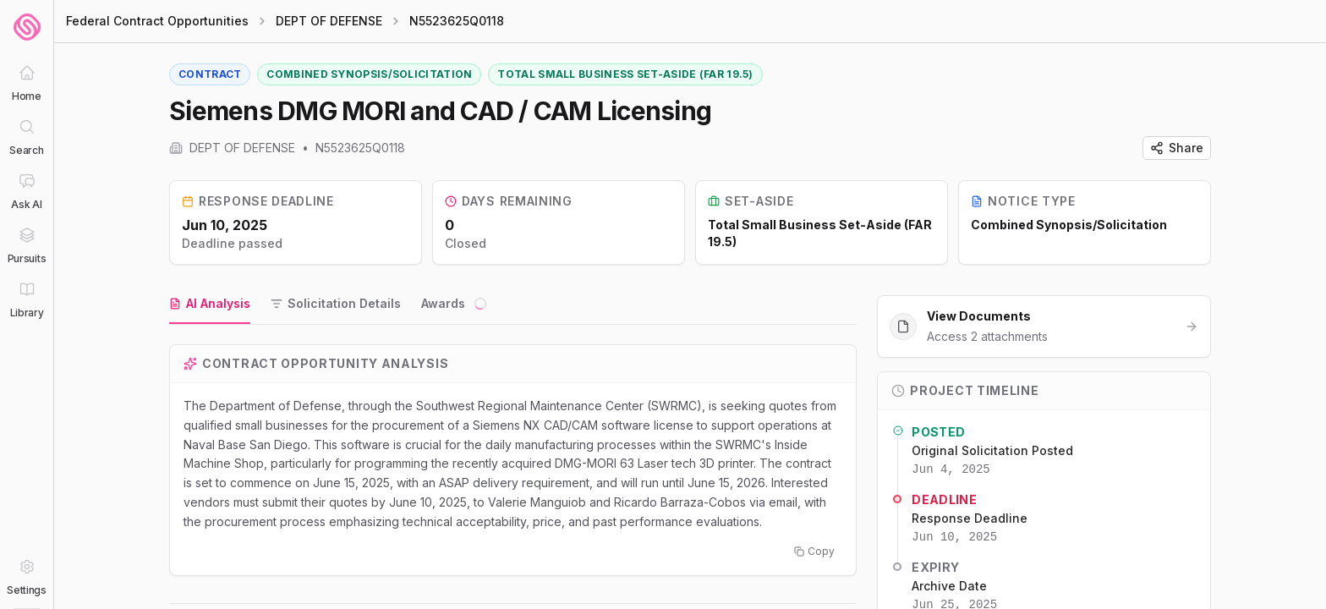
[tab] (209, 304)
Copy (814, 551)
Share (1176, 147)
